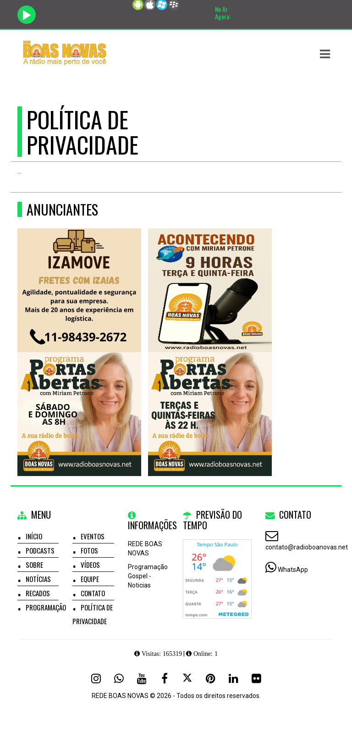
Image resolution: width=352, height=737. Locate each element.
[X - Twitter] (187, 678)
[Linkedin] (233, 678)
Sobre (34, 565)
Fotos (89, 550)
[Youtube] (141, 678)
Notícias (38, 579)
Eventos (92, 536)
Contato (93, 593)
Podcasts (40, 550)
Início (34, 536)
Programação (46, 607)
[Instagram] (95, 678)
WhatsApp (293, 569)
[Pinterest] (210, 678)
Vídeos (90, 565)
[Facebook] (164, 678)
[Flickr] (256, 678)
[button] (325, 54)
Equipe (90, 579)
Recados (38, 593)
